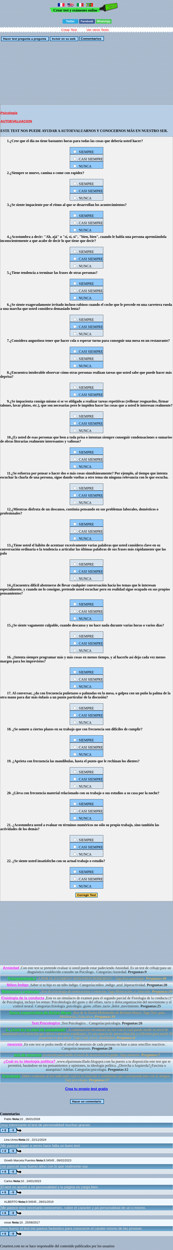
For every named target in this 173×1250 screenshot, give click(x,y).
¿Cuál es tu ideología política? (29, 1061)
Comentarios (90, 38)
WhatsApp (103, 21)
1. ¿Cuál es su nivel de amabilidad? (36, 1030)
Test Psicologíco (45, 1023)
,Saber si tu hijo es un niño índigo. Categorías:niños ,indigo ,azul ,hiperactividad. (87, 985)
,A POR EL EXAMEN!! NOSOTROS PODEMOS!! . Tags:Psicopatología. (87, 978)
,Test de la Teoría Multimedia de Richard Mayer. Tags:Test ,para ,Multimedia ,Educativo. (87, 1015)
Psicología (8, 113)
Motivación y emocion (20, 991)
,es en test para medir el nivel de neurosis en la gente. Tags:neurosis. (87, 1055)
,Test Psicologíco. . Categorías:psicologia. (86, 1023)
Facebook (87, 21)
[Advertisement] (86, 72)
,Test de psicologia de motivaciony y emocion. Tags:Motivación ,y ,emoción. (87, 991)
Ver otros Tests (97, 30)
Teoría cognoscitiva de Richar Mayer (40, 1013)
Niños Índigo (18, 985)
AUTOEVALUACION (16, 121)
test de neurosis (28, 1055)
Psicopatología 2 (22, 978)
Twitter (70, 21)
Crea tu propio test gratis (86, 1089)
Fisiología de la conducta (22, 998)
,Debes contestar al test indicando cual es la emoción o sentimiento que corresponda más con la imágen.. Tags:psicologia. (87, 1078)
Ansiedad (11, 968)
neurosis (14, 1044)
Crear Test (69, 30)
